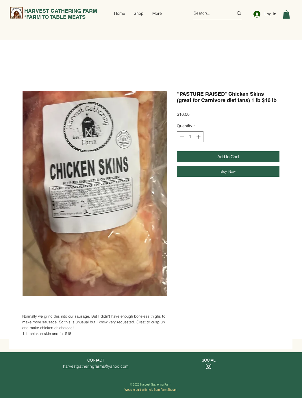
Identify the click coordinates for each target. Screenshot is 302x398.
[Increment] (199, 137)
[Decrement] (181, 137)
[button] (286, 14)
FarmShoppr (169, 389)
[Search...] (209, 13)
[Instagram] (208, 366)
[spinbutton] (190, 137)
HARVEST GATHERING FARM (60, 11)
